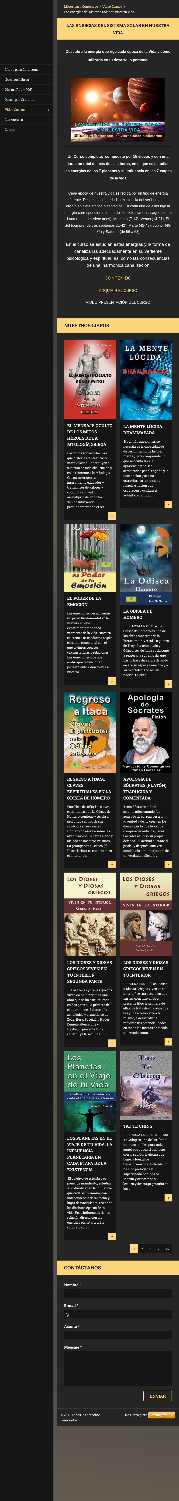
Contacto (11, 129)
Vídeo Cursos (15, 109)
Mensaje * (73, 1347)
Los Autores (14, 119)
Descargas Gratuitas (20, 99)
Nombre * (72, 1284)
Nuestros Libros (17, 79)
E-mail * (71, 1305)
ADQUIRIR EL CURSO (118, 291)
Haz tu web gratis (135, 1415)
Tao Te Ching (137, 1126)
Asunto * (71, 1326)
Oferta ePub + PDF (18, 89)
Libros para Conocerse (21, 69)
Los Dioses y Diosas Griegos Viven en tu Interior (145, 969)
